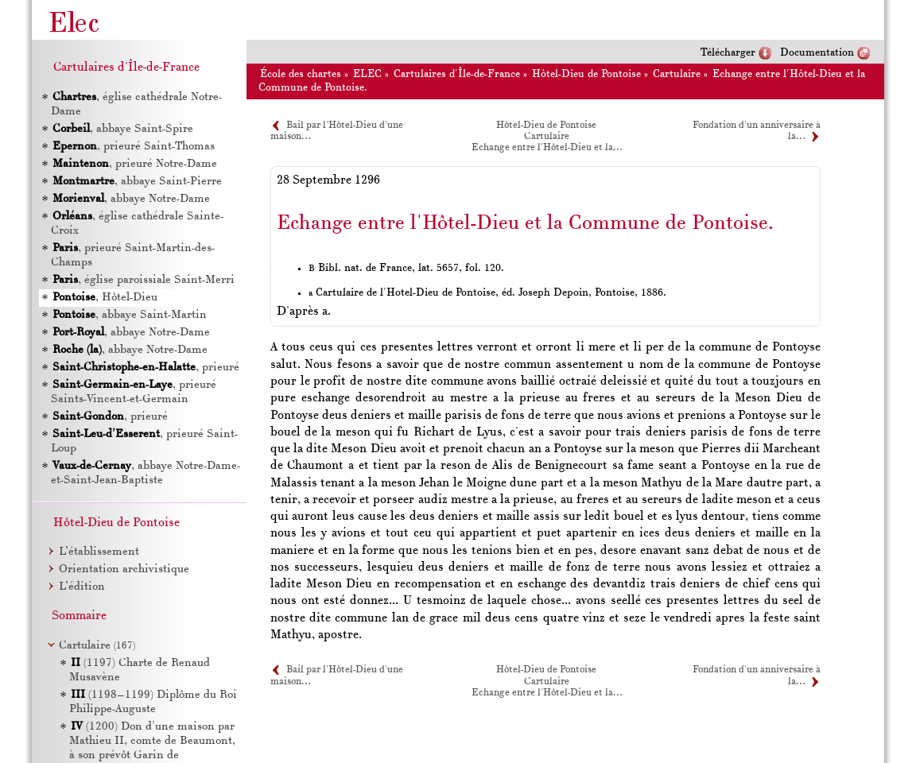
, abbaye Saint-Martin (129, 315)
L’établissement (99, 552)
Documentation (817, 53)
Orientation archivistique (124, 569)
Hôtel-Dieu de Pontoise (586, 74)
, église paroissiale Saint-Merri (143, 280)
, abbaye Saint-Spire (122, 129)
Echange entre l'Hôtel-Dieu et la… (547, 148)
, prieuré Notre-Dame (134, 164)
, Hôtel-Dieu (104, 298)
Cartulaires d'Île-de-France (457, 74)
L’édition (82, 587)
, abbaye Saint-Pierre (136, 182)
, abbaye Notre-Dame (130, 199)
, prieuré (145, 368)
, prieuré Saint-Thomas (133, 147)
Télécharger (728, 53)
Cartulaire (677, 74)
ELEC (367, 74)
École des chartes (300, 74)
